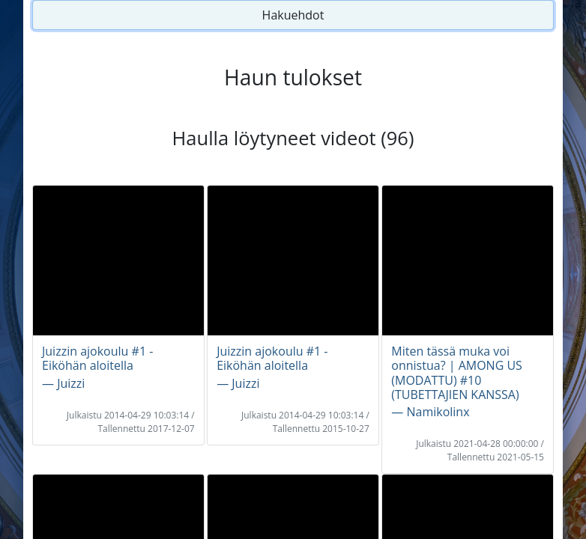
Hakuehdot (293, 15)
